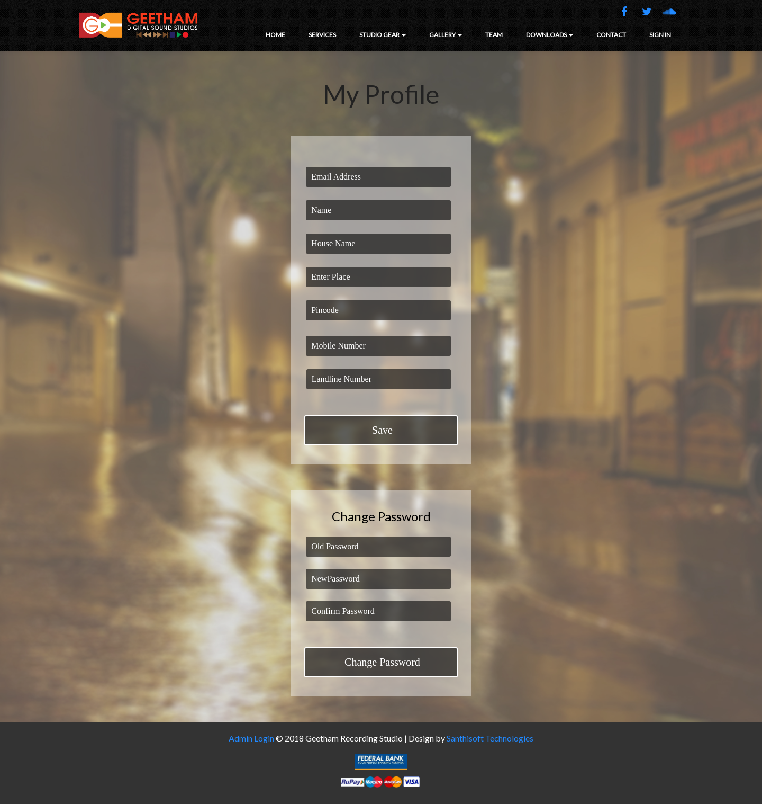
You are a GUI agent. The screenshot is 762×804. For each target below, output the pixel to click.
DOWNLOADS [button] (549, 35)
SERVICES (322, 35)
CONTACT (611, 35)
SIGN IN (660, 35)
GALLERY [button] (445, 35)
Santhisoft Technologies (490, 738)
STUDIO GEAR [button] (382, 35)
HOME (275, 35)
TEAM (494, 35)
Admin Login (251, 738)
